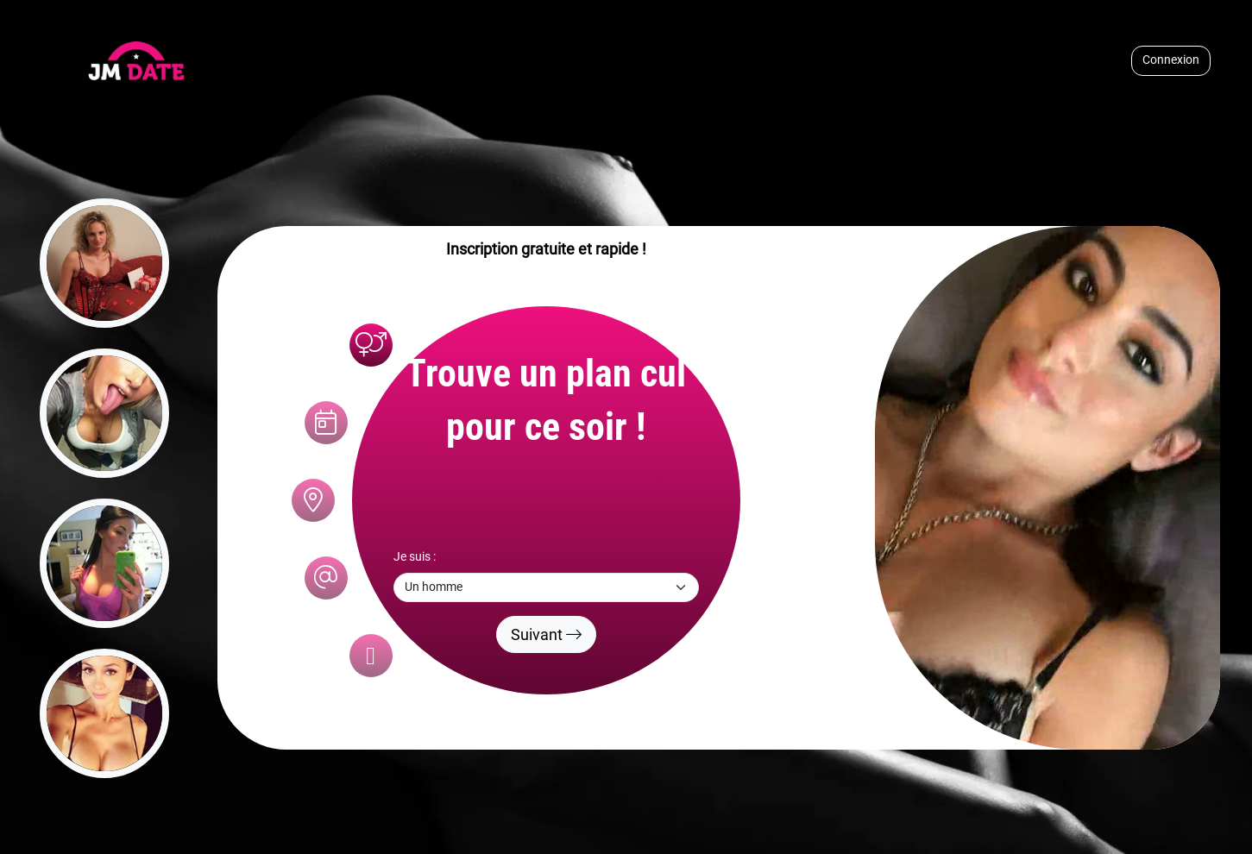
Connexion (1170, 60)
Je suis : (414, 556)
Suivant (546, 634)
